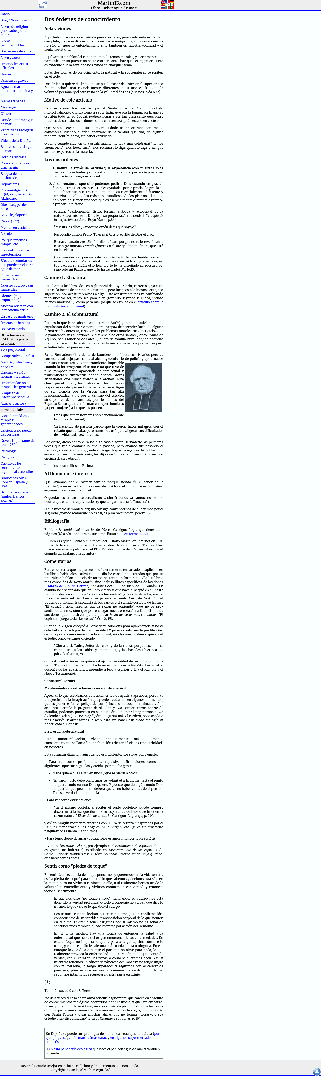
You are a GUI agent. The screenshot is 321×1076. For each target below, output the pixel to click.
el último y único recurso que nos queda (107, 1066)
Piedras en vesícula (16, 227)
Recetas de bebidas (15, 323)
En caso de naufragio (17, 316)
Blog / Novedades (14, 20)
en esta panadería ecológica (70, 1049)
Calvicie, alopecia (14, 215)
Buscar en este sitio (16, 51)
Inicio (12, 14)
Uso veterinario (13, 329)
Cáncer (13, 114)
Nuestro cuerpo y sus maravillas (17, 287)
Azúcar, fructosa (13, 403)
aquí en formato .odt (133, 534)
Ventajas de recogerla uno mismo (17, 132)
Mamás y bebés (13, 101)
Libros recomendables (12, 43)
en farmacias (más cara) (87, 1038)
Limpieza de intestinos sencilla (15, 395)
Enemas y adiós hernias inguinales (15, 374)
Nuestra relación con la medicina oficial (17, 308)
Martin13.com (114, 3)
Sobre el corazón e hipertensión (15, 252)
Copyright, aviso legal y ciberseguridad (80, 1070)
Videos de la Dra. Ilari (17, 140)
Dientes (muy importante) (11, 298)
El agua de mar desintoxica (12, 176)
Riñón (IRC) (10, 221)
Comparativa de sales (17, 356)
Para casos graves (14, 80)
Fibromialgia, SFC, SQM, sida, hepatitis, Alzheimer (17, 194)
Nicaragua (9, 107)
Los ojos (7, 234)
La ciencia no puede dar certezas (16, 432)
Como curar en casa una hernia (16, 165)
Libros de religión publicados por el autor (14, 31)
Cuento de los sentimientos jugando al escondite (17, 467)
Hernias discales (13, 157)
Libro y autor (11, 58)
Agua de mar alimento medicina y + (17, 91)
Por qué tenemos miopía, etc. (14, 242)
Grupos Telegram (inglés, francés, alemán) (14, 496)
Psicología (9, 451)
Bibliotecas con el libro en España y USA (14, 482)
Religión (7, 457)
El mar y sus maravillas (10, 277)
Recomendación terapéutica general (16, 385)
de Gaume (67, 586)
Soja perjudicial (13, 349)
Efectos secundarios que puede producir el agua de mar (17, 265)
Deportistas (10, 184)
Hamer (13, 74)
